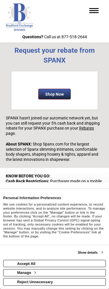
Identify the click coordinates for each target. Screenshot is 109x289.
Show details (87, 252)
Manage (26, 272)
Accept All (26, 263)
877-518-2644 (74, 36)
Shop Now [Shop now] (54, 94)
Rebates (86, 128)
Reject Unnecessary (35, 281)
